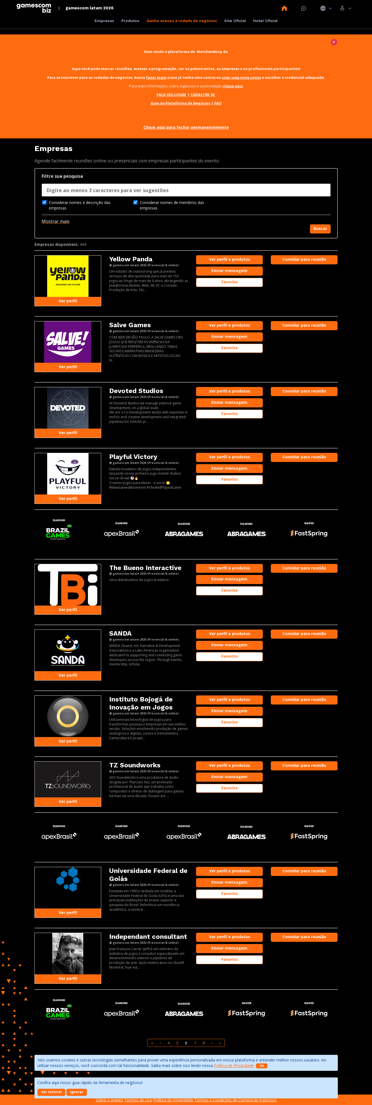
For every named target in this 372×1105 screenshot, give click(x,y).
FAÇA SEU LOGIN (172, 94)
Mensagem (304, 8)
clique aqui (233, 86)
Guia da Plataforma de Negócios (180, 103)
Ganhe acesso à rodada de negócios (181, 20)
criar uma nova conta (241, 77)
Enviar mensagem (229, 270)
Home (284, 8)
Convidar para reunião (304, 259)
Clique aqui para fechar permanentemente (186, 127)
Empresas (104, 20)
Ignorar (76, 1092)
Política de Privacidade (234, 1065)
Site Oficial (235, 20)
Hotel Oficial (265, 20)
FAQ (218, 103)
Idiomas (326, 8)
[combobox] (186, 192)
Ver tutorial (51, 1092)
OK (261, 1066)
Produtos (130, 20)
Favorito (229, 281)
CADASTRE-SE (203, 94)
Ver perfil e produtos (229, 259)
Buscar (320, 228)
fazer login (156, 77)
